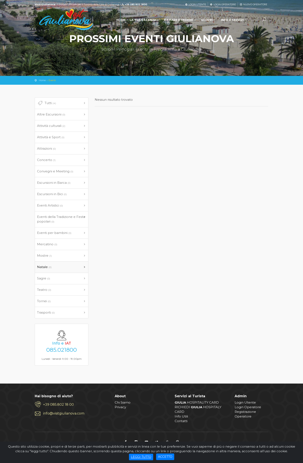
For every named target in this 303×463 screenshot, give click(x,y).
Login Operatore (248, 407)
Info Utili (181, 416)
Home (42, 80)
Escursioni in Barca (53, 183)
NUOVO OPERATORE (253, 4)
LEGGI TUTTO (141, 457)
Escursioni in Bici (52, 194)
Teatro (44, 290)
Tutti (46, 103)
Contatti (181, 421)
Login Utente (245, 402)
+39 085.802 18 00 (58, 405)
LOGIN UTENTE (195, 4)
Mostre (44, 256)
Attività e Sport (50, 137)
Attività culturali (51, 126)
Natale (44, 267)
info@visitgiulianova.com (63, 413)
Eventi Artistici (50, 205)
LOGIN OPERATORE (223, 4)
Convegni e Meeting (55, 171)
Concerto (46, 160)
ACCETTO (165, 457)
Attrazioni (46, 148)
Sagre (43, 278)
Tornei (44, 301)
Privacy (120, 407)
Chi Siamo (122, 402)
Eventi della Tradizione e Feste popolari (61, 219)
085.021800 (61, 350)
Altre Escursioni (51, 114)
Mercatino (47, 244)
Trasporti (46, 312)
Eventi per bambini (54, 233)
